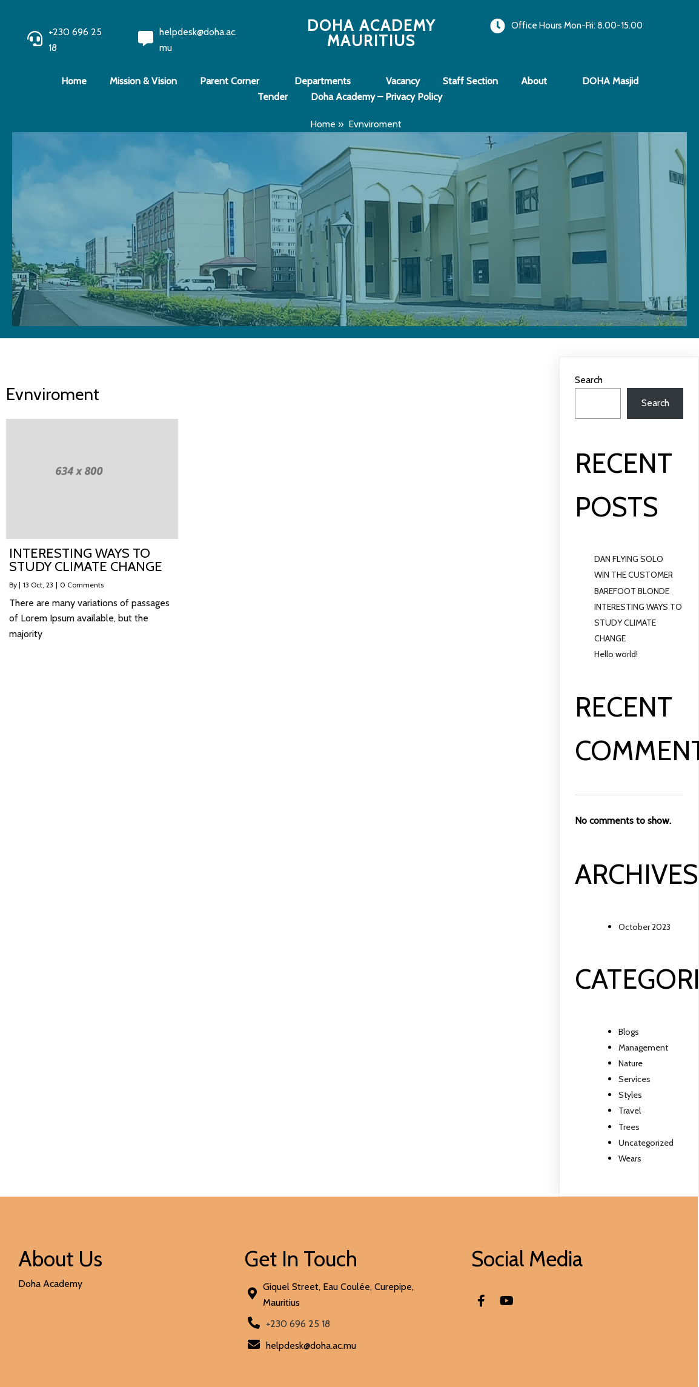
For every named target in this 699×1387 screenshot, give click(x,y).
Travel (629, 1110)
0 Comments (82, 584)
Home (323, 124)
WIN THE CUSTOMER (633, 574)
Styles (630, 1094)
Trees (629, 1126)
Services (634, 1079)
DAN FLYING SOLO (628, 558)
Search (589, 380)
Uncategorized (646, 1142)
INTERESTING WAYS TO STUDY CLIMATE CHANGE (638, 622)
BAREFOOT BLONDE (631, 591)
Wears (629, 1158)
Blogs (628, 1031)
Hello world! (616, 654)
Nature (630, 1063)
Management (643, 1047)
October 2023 (644, 926)
